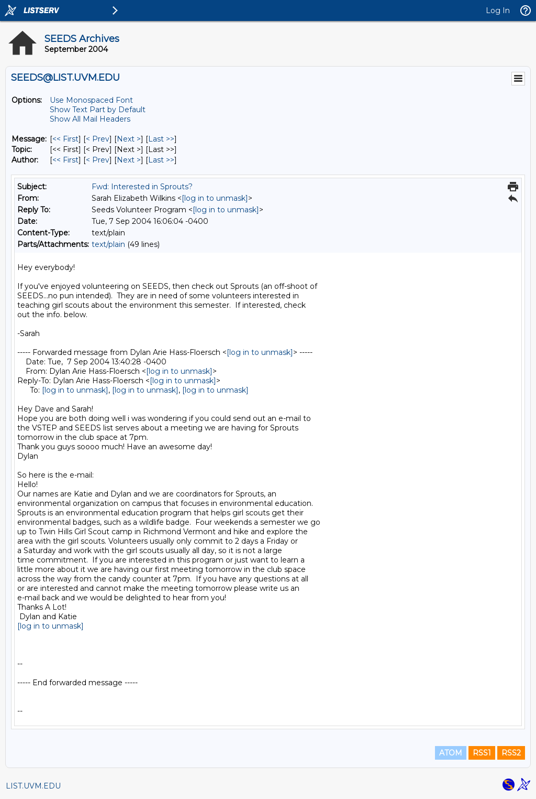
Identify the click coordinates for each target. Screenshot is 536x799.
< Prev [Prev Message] (97, 139)
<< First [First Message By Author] (65, 160)
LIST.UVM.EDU (33, 786)
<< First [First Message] (65, 139)
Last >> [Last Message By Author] (161, 160)
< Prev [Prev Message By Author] (97, 160)
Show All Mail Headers (90, 119)
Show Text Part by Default (98, 109)
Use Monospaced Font (91, 100)
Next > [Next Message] (129, 139)
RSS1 (482, 753)
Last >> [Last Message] (161, 139)
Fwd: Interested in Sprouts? (142, 186)
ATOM (450, 753)
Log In (498, 10)
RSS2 (511, 753)
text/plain (108, 244)
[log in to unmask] (215, 198)
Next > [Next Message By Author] (129, 160)
